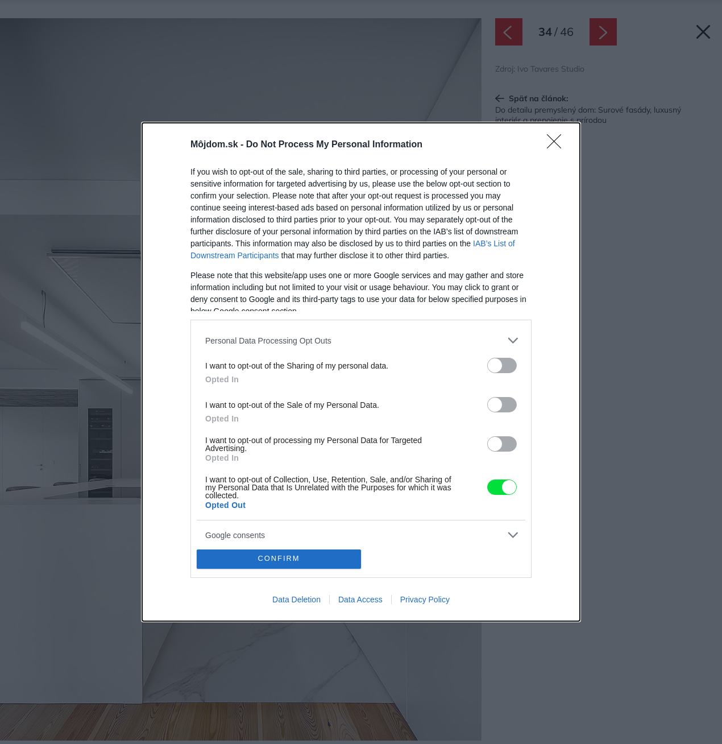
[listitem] (361, 340)
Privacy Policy (425, 599)
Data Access (360, 599)
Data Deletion (296, 599)
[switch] (502, 365)
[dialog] (361, 372)
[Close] (558, 145)
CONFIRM (279, 559)
